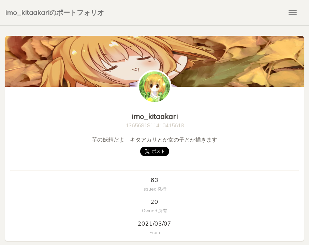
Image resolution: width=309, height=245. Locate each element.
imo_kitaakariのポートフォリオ (54, 12)
